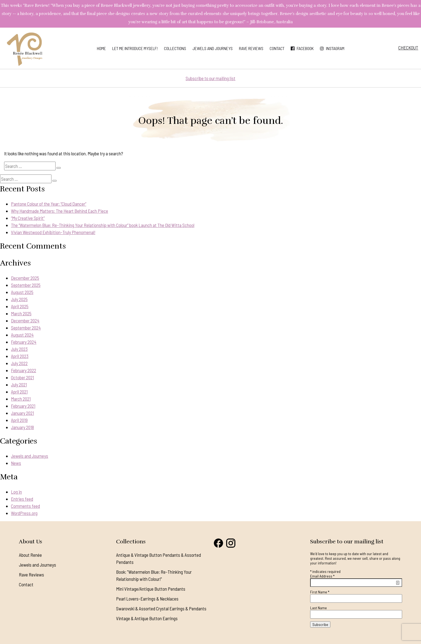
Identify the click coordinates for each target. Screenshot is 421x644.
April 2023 (19, 356)
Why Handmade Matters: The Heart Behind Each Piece (59, 211)
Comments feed (25, 506)
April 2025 (19, 306)
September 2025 (26, 285)
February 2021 (23, 406)
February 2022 (23, 370)
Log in (16, 491)
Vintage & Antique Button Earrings (147, 618)
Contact (277, 48)
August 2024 (22, 334)
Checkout (408, 47)
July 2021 (19, 384)
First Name (319, 592)
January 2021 (22, 413)
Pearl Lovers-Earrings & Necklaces (147, 598)
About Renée (30, 555)
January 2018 (22, 427)
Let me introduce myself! (135, 48)
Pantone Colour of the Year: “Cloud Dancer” (48, 203)
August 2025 (22, 292)
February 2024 (23, 342)
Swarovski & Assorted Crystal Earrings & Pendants (161, 608)
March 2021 (21, 398)
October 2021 (22, 377)
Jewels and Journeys (212, 48)
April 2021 (19, 391)
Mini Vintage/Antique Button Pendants (150, 588)
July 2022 (19, 363)
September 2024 (26, 327)
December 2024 (25, 320)
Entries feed (22, 499)
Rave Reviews (251, 48)
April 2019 (19, 420)
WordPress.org (24, 513)
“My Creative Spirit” (28, 218)
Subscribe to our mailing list (210, 78)
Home (101, 48)
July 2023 (19, 349)
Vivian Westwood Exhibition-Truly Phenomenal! (53, 232)
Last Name (318, 607)
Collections (175, 48)
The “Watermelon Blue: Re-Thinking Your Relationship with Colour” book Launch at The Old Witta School (102, 225)
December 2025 (25, 278)
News (16, 463)
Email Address (322, 576)
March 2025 (21, 313)
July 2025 (19, 299)
